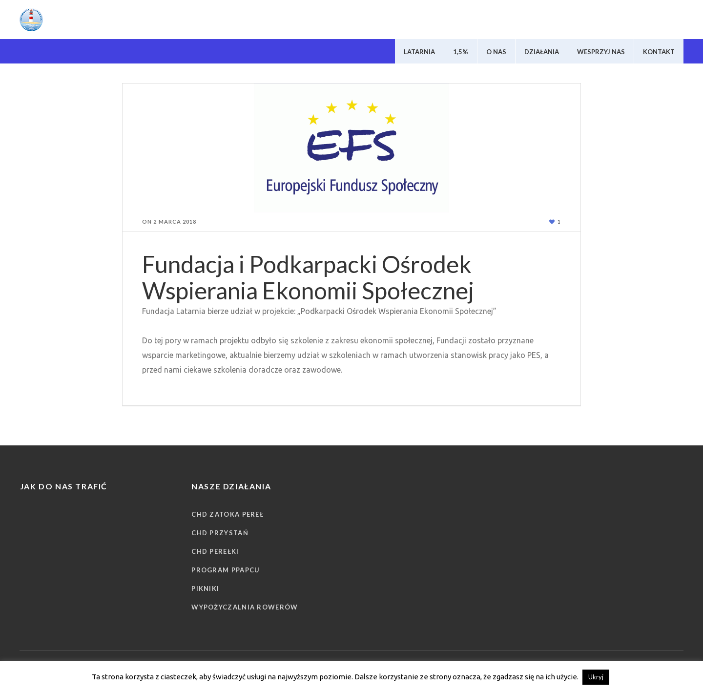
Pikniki (205, 588)
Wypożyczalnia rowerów (244, 607)
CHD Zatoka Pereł (227, 514)
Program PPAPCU (225, 570)
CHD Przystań (219, 533)
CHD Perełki (215, 551)
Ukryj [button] (595, 677)
